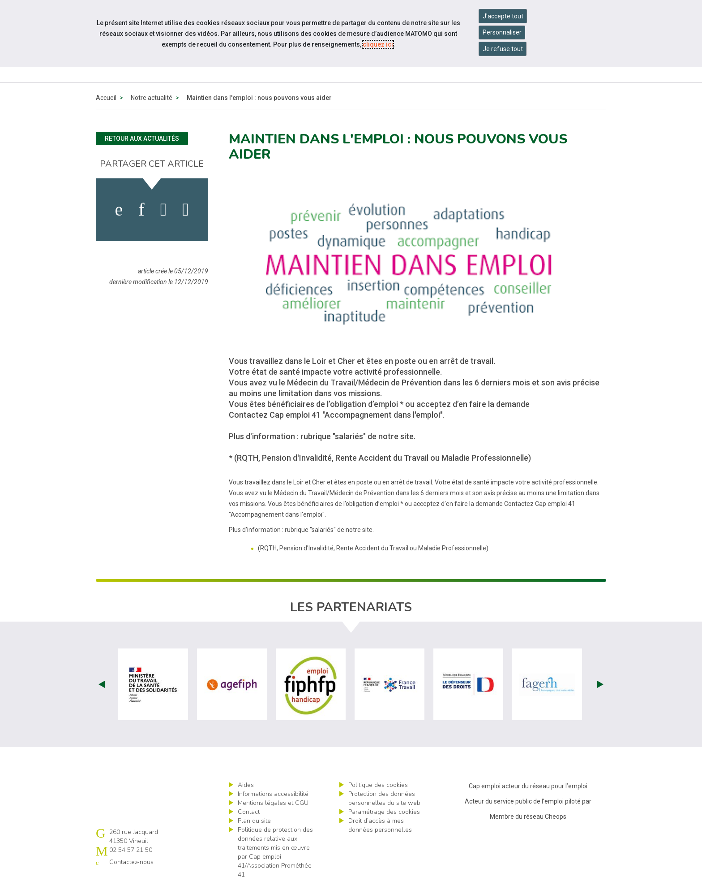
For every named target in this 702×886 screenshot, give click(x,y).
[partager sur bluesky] (185, 210)
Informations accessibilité (273, 794)
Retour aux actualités (142, 138)
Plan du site (254, 821)
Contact (249, 812)
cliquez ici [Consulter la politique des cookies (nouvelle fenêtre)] (378, 44)
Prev (101, 684)
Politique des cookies (378, 785)
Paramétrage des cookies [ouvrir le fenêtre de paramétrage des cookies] (384, 812)
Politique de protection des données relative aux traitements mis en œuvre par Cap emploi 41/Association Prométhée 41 (275, 852)
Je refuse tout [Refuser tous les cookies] (503, 48)
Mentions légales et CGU (273, 803)
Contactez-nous (131, 862)
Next (600, 684)
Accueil (106, 97)
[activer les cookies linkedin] (141, 210)
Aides (246, 785)
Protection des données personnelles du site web (384, 798)
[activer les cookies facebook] (119, 210)
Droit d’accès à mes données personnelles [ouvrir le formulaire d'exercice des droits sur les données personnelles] (380, 825)
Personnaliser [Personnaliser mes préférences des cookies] (502, 32)
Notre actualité (151, 97)
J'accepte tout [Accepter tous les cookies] (503, 16)
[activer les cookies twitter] (163, 210)
